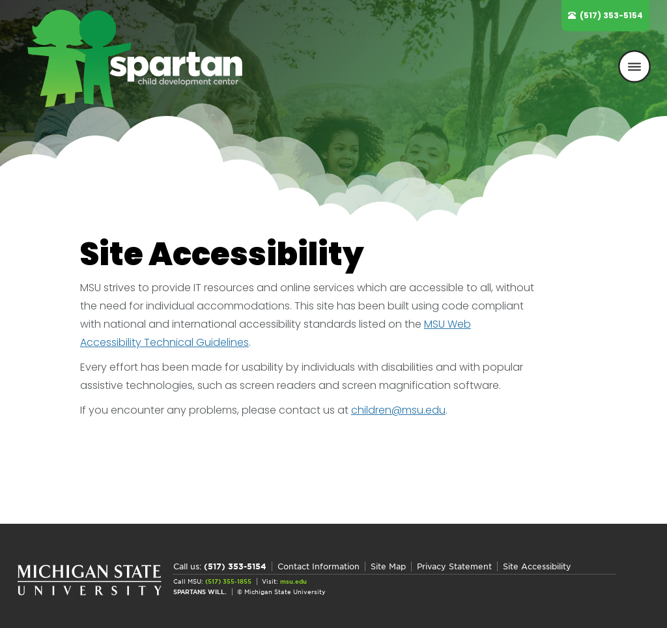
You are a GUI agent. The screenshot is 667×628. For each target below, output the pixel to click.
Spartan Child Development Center (141, 58)
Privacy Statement (454, 566)
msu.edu (293, 581)
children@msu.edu (398, 410)
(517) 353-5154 (611, 15)
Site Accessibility (537, 566)
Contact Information (318, 566)
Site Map (388, 566)
